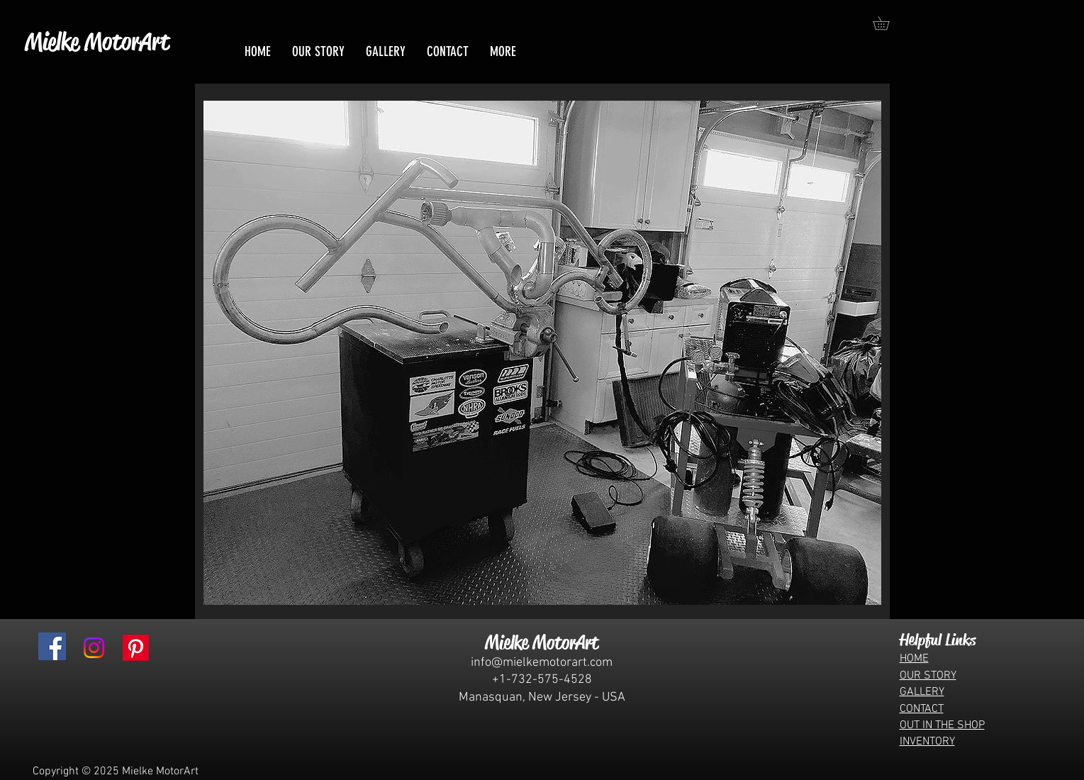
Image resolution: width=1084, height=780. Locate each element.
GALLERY (922, 692)
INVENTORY (927, 742)
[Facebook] (52, 646)
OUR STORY (928, 676)
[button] (888, 23)
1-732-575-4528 (545, 679)
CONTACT (922, 709)
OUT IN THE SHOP (942, 725)
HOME (914, 659)
